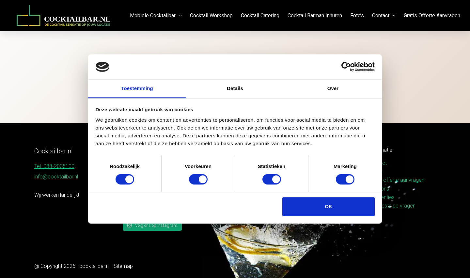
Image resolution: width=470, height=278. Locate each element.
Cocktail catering (260, 15)
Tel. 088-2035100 (54, 166)
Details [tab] (235, 88)
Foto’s (357, 15)
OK (328, 206)
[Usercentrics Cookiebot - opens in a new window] (346, 67)
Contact (385, 16)
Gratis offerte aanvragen (432, 15)
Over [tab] (333, 88)
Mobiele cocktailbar (157, 16)
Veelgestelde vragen (391, 206)
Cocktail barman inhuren (315, 15)
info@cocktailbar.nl (56, 177)
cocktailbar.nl (94, 266)
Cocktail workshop (211, 15)
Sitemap (123, 266)
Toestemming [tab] (137, 88)
